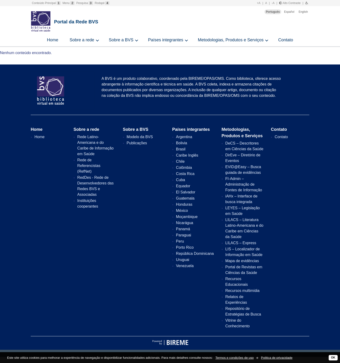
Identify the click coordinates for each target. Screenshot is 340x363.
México (182, 211)
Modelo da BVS (140, 137)
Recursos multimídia (242, 291)
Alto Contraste (290, 3)
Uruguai (182, 260)
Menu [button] (68, 3)
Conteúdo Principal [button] (46, 3)
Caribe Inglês (187, 155)
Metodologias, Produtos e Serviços (231, 40)
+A (258, 3)
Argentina (184, 137)
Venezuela (185, 266)
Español (289, 11)
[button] (306, 3)
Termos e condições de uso (234, 357)
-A (273, 3)
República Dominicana (195, 254)
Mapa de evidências (242, 261)
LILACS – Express (240, 243)
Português (273, 11)
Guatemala (185, 198)
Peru (180, 241)
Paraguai (183, 235)
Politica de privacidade (276, 357)
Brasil (180, 149)
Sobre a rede (82, 40)
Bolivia (181, 143)
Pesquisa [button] (84, 3)
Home (52, 40)
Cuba (180, 180)
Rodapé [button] (102, 3)
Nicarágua (184, 223)
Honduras (184, 204)
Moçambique (187, 217)
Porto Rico (185, 247)
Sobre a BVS (121, 40)
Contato (285, 40)
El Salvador (185, 192)
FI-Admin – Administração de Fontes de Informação (243, 184)
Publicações (137, 143)
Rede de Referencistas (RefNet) (88, 165)
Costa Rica (185, 174)
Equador (183, 186)
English (303, 11)
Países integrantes (165, 40)
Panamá (183, 229)
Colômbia (184, 168)
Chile (180, 161)
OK (333, 357)
